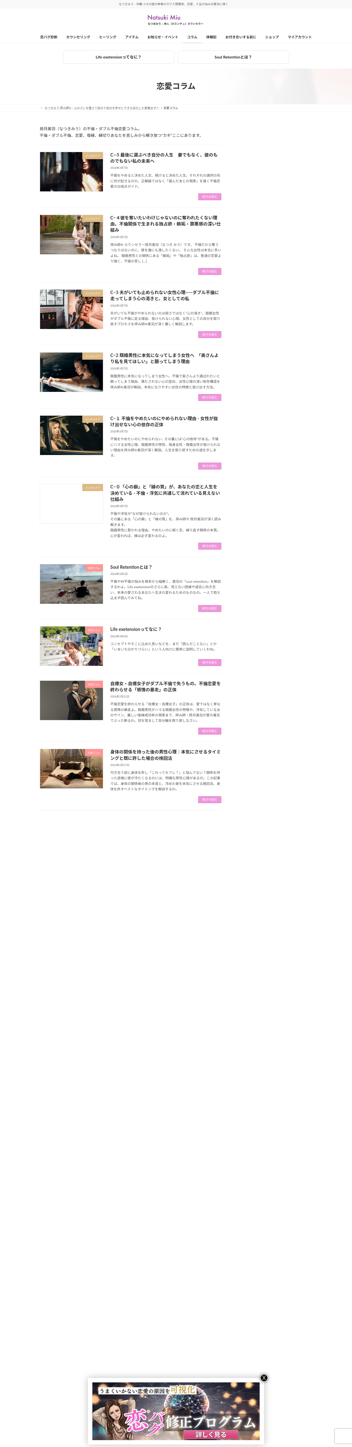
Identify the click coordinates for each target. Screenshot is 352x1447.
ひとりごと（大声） (255, 710)
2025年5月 (248, 886)
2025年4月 (248, 896)
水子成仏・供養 (252, 750)
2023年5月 (248, 1125)
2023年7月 (248, 1105)
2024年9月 (248, 966)
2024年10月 (249, 956)
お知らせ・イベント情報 (259, 680)
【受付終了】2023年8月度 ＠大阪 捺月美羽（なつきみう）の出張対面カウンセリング (289, 338)
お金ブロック (250, 690)
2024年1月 (248, 1046)
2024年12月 (249, 936)
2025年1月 (248, 926)
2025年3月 (248, 906)
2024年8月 (248, 976)
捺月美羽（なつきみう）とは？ (253, 1381)
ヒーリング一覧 (146, 1372)
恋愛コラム (248, 730)
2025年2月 (248, 916)
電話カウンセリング (59, 1415)
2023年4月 (248, 1135)
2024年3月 (248, 1026)
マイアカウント (242, 1440)
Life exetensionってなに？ (118, 57)
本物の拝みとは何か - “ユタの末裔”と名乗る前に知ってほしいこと (288, 233)
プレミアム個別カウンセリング (66, 1389)
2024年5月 (248, 1006)
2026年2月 (248, 796)
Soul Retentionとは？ (233, 57)
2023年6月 (248, 1115)
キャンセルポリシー (245, 1398)
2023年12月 (249, 1055)
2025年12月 (249, 816)
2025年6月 (248, 876)
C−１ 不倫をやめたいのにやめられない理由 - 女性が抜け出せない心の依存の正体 (289, 559)
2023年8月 (248, 1095)
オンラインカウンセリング (63, 1406)
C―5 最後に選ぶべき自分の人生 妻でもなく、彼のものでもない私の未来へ (289, 427)
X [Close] (264, 1378)
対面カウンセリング (59, 1398)
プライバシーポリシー (247, 1406)
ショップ (238, 1432)
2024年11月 (249, 946)
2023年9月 (248, 1085)
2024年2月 (248, 1036)
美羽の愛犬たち (252, 760)
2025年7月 (248, 866)
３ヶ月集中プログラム (60, 1381)
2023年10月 (249, 1076)
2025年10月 (249, 836)
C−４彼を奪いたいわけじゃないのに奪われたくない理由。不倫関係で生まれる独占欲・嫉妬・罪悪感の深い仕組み (165, 224)
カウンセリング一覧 (56, 1372)
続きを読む (209, 197)
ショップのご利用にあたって (248, 1423)
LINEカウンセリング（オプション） (69, 1423)
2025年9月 (248, 846)
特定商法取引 (241, 1415)
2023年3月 (248, 1145)
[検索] (299, 131)
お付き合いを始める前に (245, 1372)
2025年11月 (249, 826)
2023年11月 (249, 1066)
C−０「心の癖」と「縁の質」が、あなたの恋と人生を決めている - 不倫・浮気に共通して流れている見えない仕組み (165, 493)
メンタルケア (250, 720)
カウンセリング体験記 (257, 700)
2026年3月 (248, 786)
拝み (243, 740)
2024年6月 (248, 996)
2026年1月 (248, 806)
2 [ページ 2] (121, 823)
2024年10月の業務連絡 (285, 256)
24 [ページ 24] (139, 823)
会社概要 (238, 1389)
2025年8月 (248, 856)
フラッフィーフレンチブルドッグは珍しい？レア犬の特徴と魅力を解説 (289, 366)
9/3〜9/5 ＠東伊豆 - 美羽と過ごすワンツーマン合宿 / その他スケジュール (289, 286)
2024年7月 (248, 986)
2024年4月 (248, 1016)
